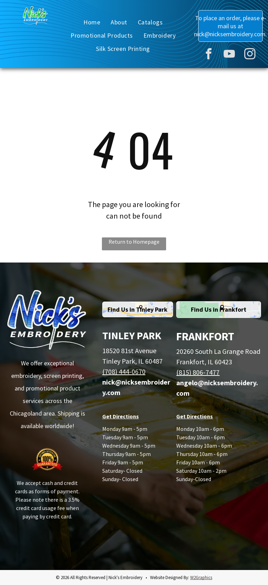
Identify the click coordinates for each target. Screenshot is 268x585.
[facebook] (208, 55)
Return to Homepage (134, 241)
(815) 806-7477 (197, 372)
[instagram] (249, 55)
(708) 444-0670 (124, 371)
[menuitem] (91, 22)
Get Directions (120, 416)
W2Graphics (201, 577)
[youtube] (229, 55)
